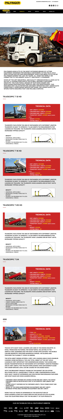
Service (37, 11)
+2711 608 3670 (55, 1)
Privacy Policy (28, 416)
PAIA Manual (36, 416)
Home (14, 11)
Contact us (51, 11)
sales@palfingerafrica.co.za (43, 1)
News (44, 11)
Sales (29, 11)
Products (22, 11)
